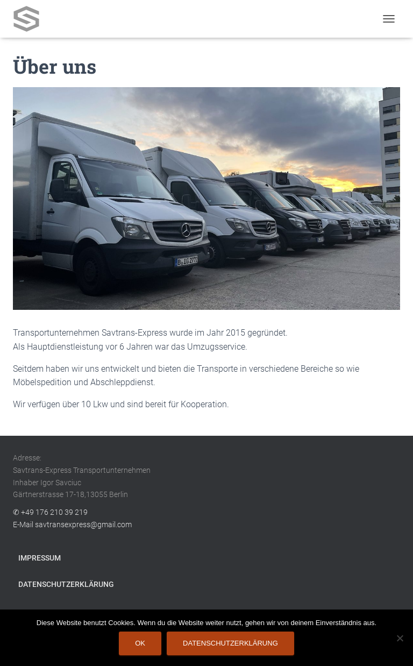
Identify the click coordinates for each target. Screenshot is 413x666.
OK (140, 643)
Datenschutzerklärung (66, 584)
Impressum (39, 558)
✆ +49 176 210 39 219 (50, 512)
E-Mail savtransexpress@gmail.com (72, 524)
